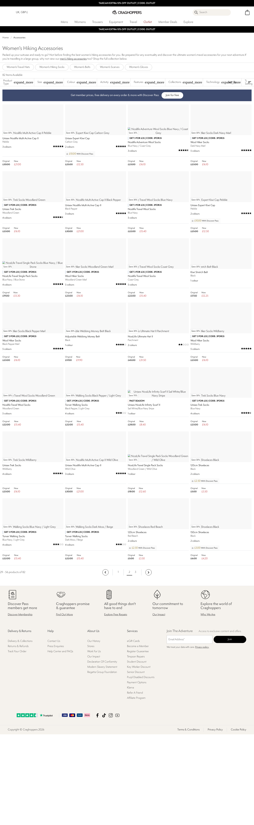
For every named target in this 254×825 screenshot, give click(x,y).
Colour (81, 82)
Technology (223, 82)
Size (50, 82)
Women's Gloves (138, 67)
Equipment (116, 22)
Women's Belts (82, 67)
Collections (185, 82)
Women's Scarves (109, 67)
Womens (80, 22)
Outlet (148, 22)
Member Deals (167, 22)
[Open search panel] (212, 12)
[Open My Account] (238, 12)
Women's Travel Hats (18, 67)
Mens (64, 22)
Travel (133, 22)
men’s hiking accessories (73, 59)
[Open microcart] (247, 12)
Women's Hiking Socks (51, 67)
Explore (188, 22)
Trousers (97, 22)
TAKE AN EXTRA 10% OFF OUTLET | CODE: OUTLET (127, 3)
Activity (115, 82)
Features (149, 82)
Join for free (172, 95)
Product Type (18, 82)
